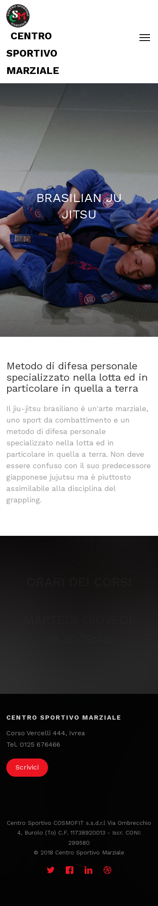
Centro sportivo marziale (32, 53)
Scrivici (27, 767)
